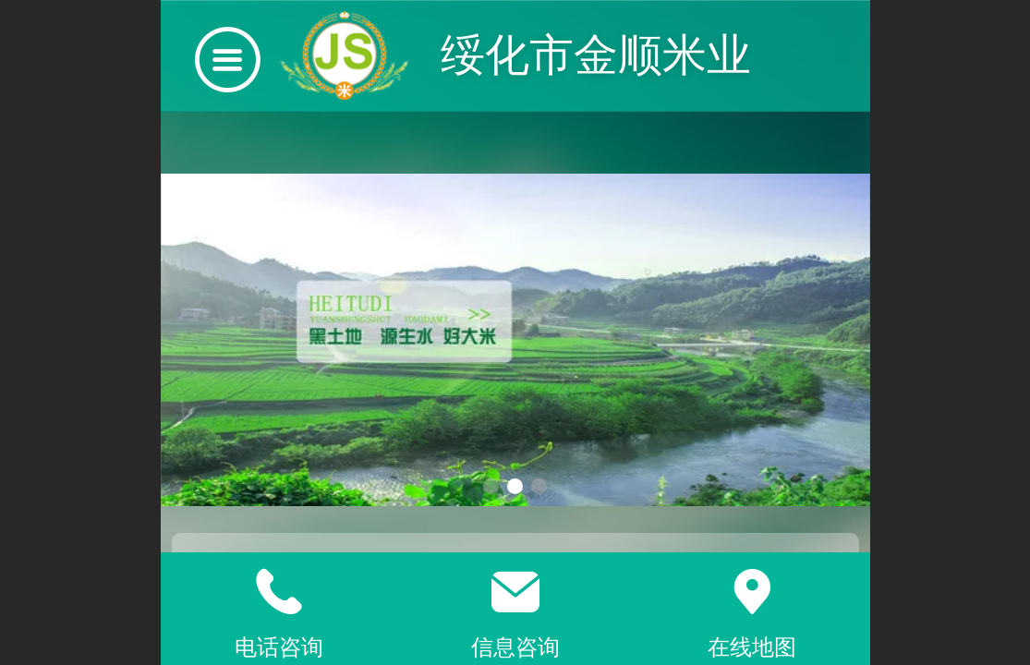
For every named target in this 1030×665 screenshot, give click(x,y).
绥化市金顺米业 (596, 54)
